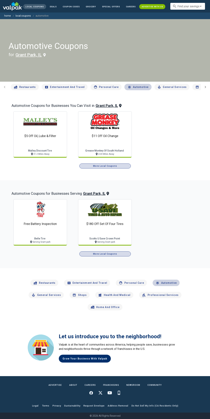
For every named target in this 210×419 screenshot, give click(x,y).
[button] (111, 6)
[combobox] (187, 6)
